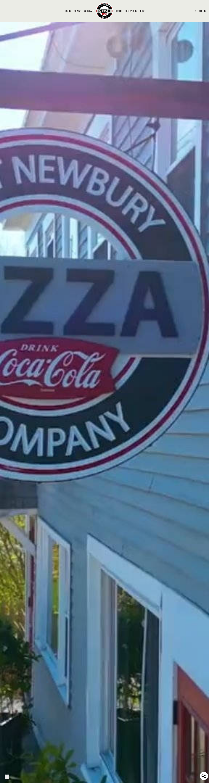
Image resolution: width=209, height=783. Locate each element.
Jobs (142, 10)
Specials (89, 10)
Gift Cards (131, 10)
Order (118, 10)
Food (68, 10)
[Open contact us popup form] (204, 776)
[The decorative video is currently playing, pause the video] (7, 777)
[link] (104, 11)
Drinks (77, 10)
